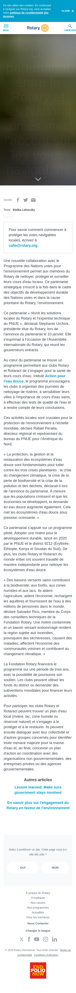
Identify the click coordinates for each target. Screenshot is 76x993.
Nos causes (38, 902)
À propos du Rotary (38, 893)
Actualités (38, 912)
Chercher (70, 27)
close (66, 11)
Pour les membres (38, 917)
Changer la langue (38, 930)
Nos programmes (38, 907)
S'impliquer (38, 897)
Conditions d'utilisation (46, 955)
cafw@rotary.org (23, 245)
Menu (6, 28)
